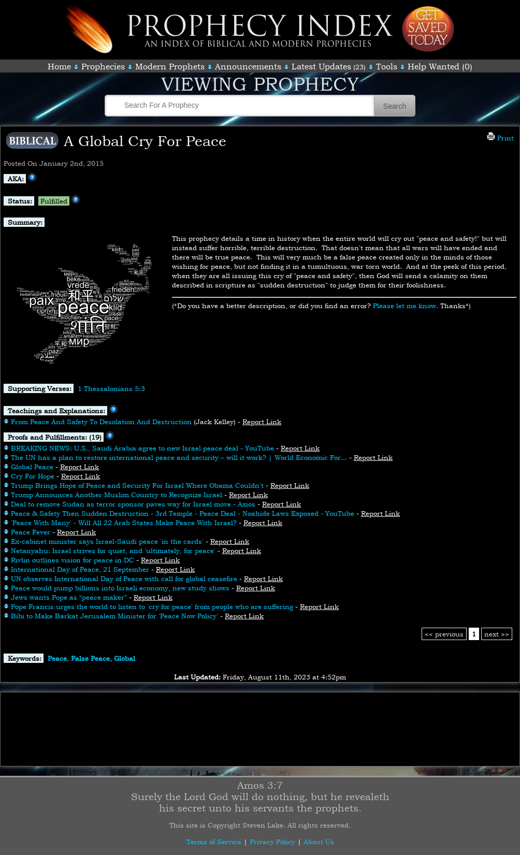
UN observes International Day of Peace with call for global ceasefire (124, 578)
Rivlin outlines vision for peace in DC (73, 559)
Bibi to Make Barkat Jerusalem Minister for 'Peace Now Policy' (114, 615)
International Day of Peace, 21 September (80, 569)
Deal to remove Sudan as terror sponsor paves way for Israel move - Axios (133, 504)
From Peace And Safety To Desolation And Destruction (101, 421)
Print (500, 137)
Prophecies (103, 66)
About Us (319, 841)
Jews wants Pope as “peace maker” (69, 597)
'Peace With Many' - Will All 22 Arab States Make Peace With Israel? (124, 522)
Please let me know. (405, 305)
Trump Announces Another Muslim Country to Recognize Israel (116, 494)
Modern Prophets (170, 66)
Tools (386, 66)
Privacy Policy (272, 841)
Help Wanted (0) (440, 66)
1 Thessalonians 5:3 (111, 388)
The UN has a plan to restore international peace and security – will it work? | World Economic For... (179, 457)
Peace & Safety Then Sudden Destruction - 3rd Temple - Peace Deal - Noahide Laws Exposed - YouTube (182, 513)
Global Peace (32, 466)
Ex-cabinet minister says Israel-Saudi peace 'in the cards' (107, 541)
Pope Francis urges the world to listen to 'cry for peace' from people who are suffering (152, 606)
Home (59, 66)
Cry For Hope (32, 476)
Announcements (248, 66)
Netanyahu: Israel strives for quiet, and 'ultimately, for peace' (113, 550)
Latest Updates (321, 66)
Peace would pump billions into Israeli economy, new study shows (120, 587)
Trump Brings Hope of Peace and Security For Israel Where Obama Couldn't (137, 485)
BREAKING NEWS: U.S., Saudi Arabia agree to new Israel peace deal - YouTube (142, 448)
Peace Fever (30, 532)
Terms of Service (213, 841)
